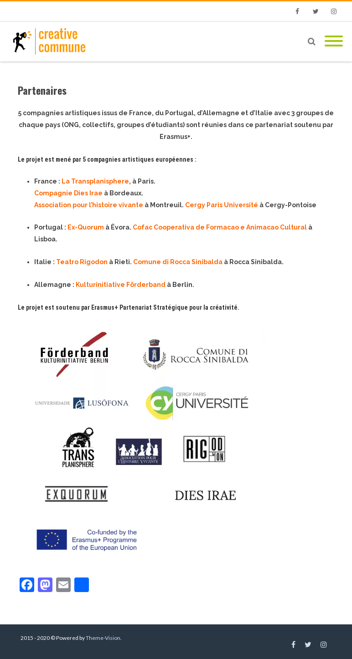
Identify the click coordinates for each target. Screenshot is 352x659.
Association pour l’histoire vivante (88, 205)
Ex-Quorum (85, 227)
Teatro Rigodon (82, 262)
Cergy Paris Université (221, 205)
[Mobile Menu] (334, 41)
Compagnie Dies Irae (68, 193)
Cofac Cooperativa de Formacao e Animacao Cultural (220, 227)
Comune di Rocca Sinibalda (178, 262)
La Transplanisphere (95, 181)
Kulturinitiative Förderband (121, 284)
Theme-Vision (103, 637)
